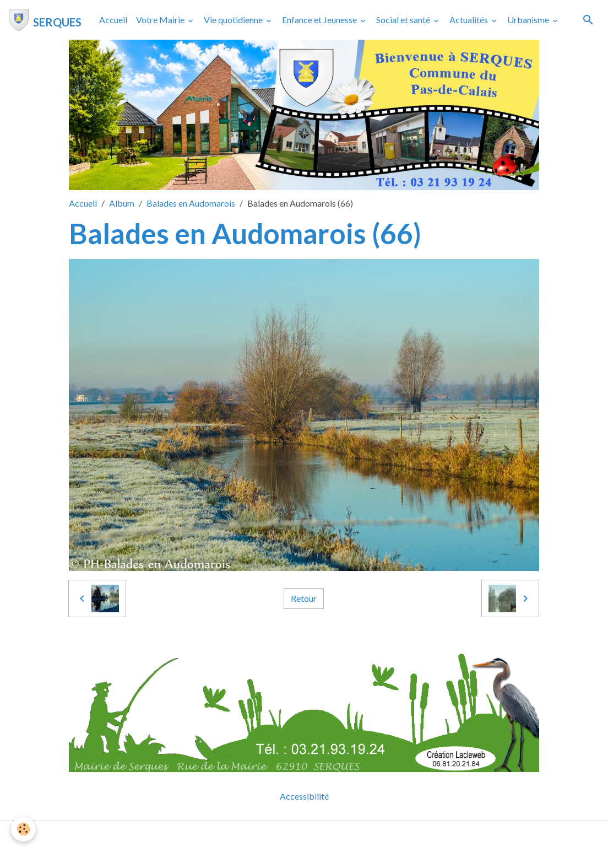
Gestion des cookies (342, 836)
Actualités (469, 19)
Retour (304, 598)
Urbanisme (529, 19)
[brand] (45, 20)
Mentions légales (260, 836)
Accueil (113, 19)
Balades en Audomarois (190, 203)
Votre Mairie (161, 19)
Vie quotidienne (234, 19)
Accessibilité (304, 796)
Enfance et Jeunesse (320, 19)
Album (121, 203)
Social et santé (404, 19)
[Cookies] (23, 829)
